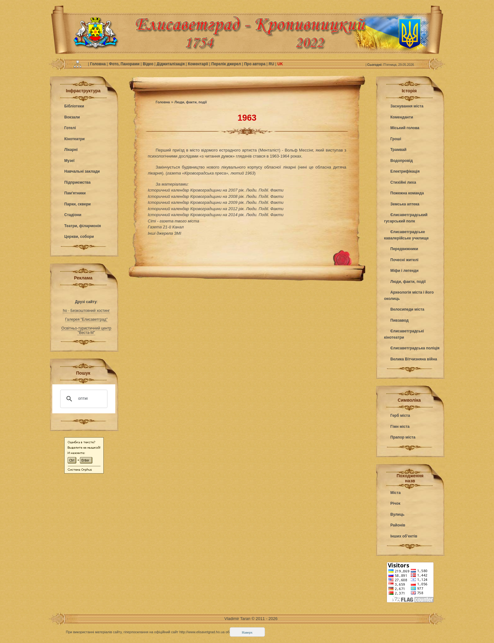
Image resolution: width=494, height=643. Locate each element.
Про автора (255, 64)
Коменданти (401, 117)
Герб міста (400, 415)
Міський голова (404, 128)
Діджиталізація (171, 64)
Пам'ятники (75, 193)
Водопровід (401, 160)
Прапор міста (402, 437)
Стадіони (72, 215)
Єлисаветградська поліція (414, 348)
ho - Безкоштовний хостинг (86, 310)
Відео (148, 64)
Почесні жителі (404, 260)
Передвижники (404, 249)
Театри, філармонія (82, 226)
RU (272, 64)
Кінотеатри (74, 139)
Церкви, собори (79, 236)
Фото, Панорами (125, 64)
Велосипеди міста (407, 309)
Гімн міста (400, 426)
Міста (395, 493)
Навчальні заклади (82, 171)
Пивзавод (399, 320)
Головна (98, 64)
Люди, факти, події (191, 102)
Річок (395, 503)
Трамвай (398, 149)
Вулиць (397, 514)
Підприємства (77, 182)
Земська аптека (404, 204)
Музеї (69, 160)
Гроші (395, 139)
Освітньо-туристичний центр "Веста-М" (86, 330)
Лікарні (71, 149)
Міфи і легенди (404, 270)
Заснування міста (406, 106)
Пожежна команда (407, 193)
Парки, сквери (77, 204)
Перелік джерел (226, 64)
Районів (397, 525)
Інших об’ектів (403, 536)
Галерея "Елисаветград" (86, 319)
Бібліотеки (74, 106)
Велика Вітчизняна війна (413, 359)
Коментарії (198, 64)
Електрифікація (405, 171)
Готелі (70, 128)
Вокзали (72, 117)
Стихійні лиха (403, 182)
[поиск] (83, 399)
